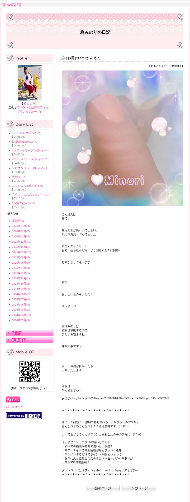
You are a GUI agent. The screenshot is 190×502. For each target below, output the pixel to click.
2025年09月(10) (21, 252)
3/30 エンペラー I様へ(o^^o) (29, 168)
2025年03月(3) (21, 268)
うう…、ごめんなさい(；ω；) (31, 194)
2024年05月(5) (21, 309)
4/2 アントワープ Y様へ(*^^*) (30, 150)
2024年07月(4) (21, 299)
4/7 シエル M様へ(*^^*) (26, 133)
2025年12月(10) (21, 241)
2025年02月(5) (21, 273)
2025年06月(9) (21, 262)
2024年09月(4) (21, 289)
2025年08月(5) (21, 257)
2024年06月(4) (21, 304)
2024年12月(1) (21, 278)
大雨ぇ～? (18, 177)
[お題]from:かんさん (25, 141)
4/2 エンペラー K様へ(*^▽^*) (30, 159)
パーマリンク (14, 407)
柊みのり (29, 103)
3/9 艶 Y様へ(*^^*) (23, 203)
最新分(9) (18, 220)
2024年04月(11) (21, 315)
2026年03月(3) (21, 226)
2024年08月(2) (21, 294)
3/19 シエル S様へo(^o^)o (27, 185)
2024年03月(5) (21, 320)
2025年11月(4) (21, 247)
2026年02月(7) (21, 231)
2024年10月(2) (21, 283)
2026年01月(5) (21, 236)
